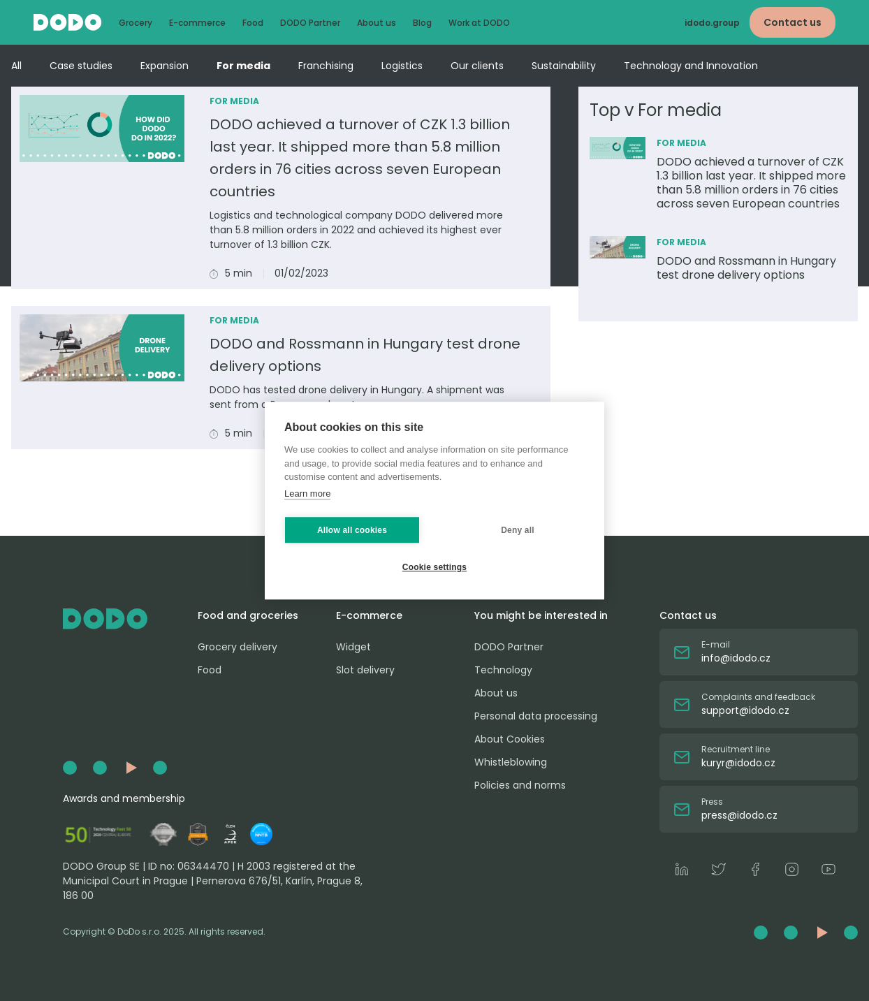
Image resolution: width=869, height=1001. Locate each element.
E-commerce (197, 23)
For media (243, 66)
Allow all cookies (352, 530)
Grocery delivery (237, 647)
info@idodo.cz (736, 658)
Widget (353, 647)
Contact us (792, 22)
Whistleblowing (510, 762)
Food (252, 23)
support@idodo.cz (745, 710)
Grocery (135, 23)
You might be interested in (541, 615)
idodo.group (712, 23)
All (16, 66)
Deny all (517, 530)
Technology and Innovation (691, 66)
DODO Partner (310, 23)
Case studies (81, 66)
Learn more (307, 493)
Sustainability (564, 66)
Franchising (325, 66)
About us (376, 23)
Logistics (402, 66)
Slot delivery (365, 670)
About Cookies (509, 739)
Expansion (164, 66)
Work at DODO (479, 23)
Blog (422, 23)
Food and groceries (248, 615)
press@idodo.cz (739, 815)
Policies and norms (520, 785)
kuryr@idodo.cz (738, 763)
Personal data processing (535, 716)
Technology (503, 670)
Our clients (477, 66)
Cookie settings (434, 567)
